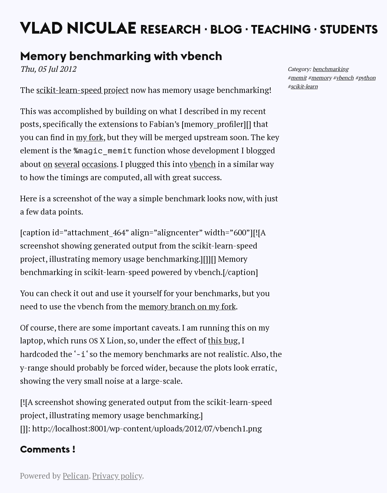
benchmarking (330, 69)
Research (170, 29)
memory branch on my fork (187, 306)
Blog (226, 29)
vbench (345, 77)
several (67, 164)
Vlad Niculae (78, 27)
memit (299, 77)
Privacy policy (117, 475)
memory (321, 77)
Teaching (281, 29)
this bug (223, 340)
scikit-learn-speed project (82, 90)
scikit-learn (304, 86)
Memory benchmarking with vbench (121, 55)
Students (349, 29)
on (48, 164)
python (367, 77)
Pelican (76, 475)
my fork (89, 137)
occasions (99, 164)
